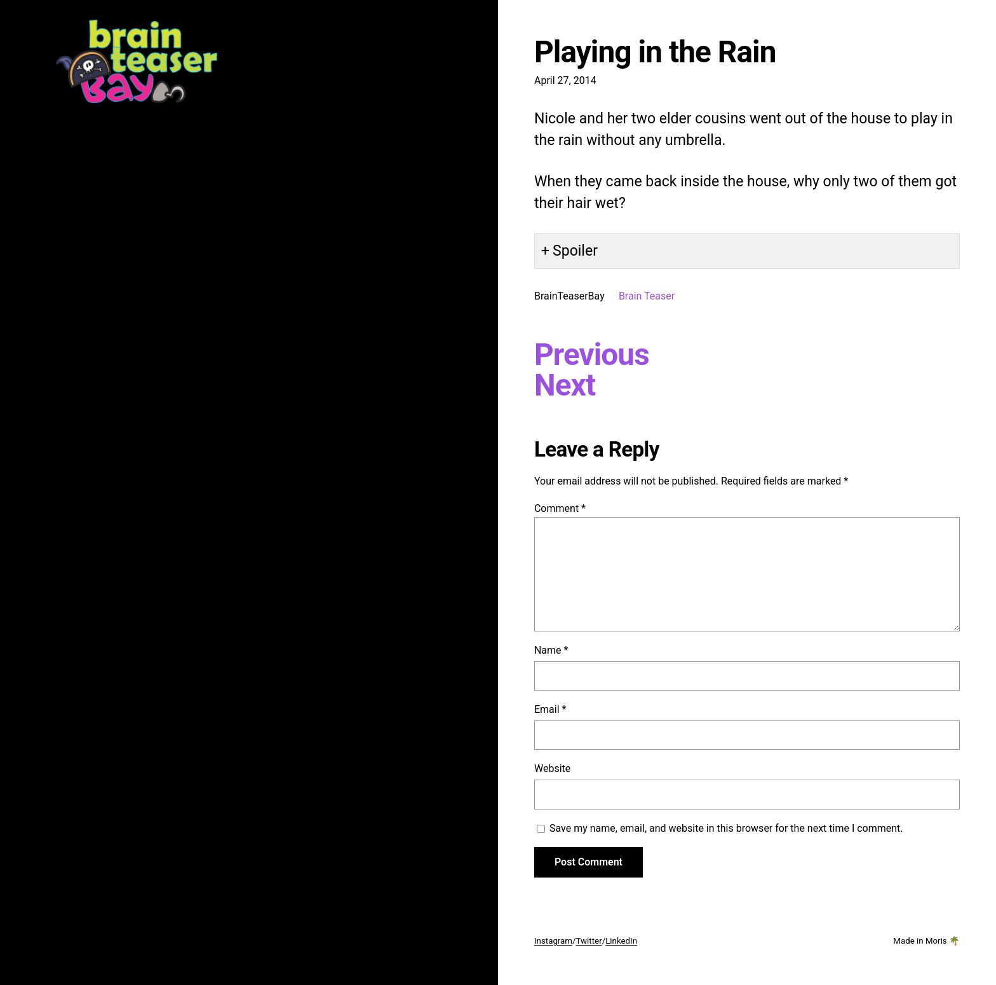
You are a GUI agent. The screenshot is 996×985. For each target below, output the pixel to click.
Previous (591, 355)
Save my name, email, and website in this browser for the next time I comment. (726, 828)
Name (551, 650)
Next (564, 385)
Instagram (553, 941)
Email (550, 709)
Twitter (589, 941)
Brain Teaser (647, 296)
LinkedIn (621, 941)
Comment (560, 508)
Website (552, 768)
